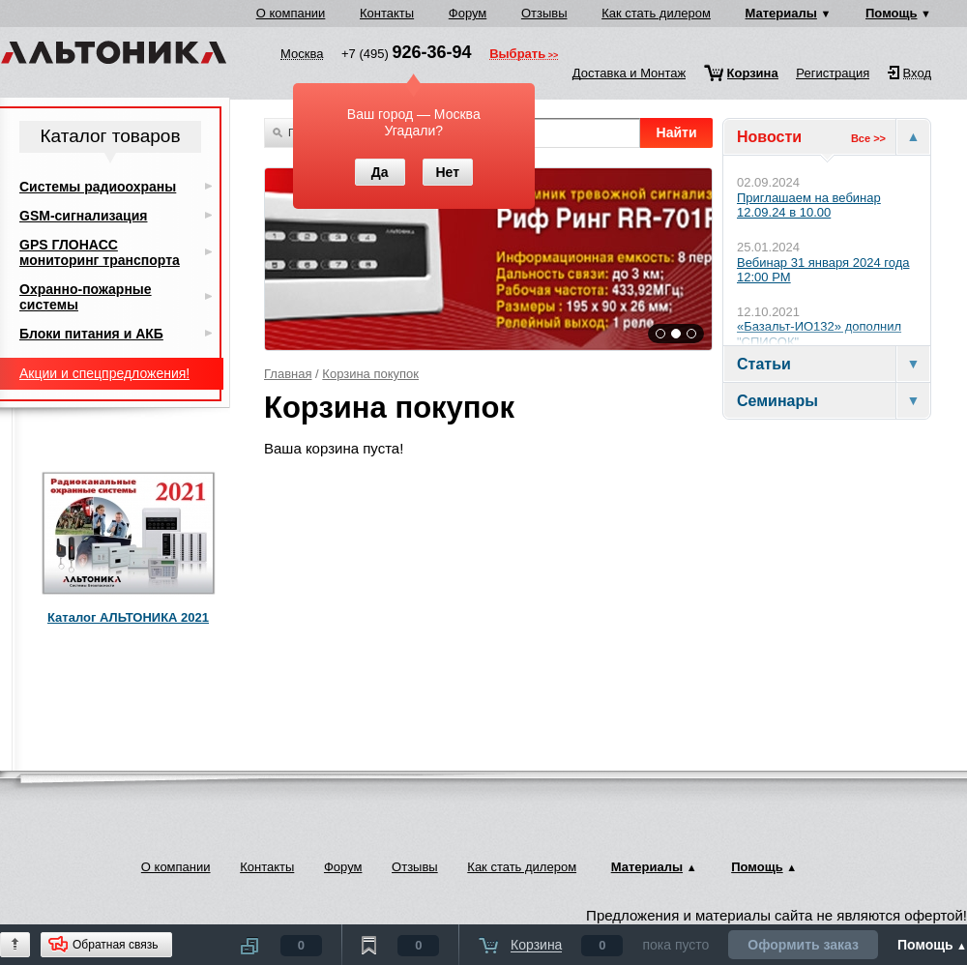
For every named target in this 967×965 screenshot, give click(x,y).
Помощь (891, 13)
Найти (677, 132)
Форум (468, 13)
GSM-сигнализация (83, 215)
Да (380, 172)
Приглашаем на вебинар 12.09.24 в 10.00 (809, 205)
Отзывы (544, 13)
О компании (291, 13)
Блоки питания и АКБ (91, 333)
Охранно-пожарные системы (85, 296)
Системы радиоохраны (97, 186)
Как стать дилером (656, 13)
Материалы (781, 13)
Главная (287, 373)
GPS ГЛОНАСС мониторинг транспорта (99, 252)
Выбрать (517, 55)
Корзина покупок (370, 373)
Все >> (868, 138)
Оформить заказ (803, 944)
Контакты (387, 13)
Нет (447, 172)
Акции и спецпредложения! (104, 373)
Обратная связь (115, 944)
